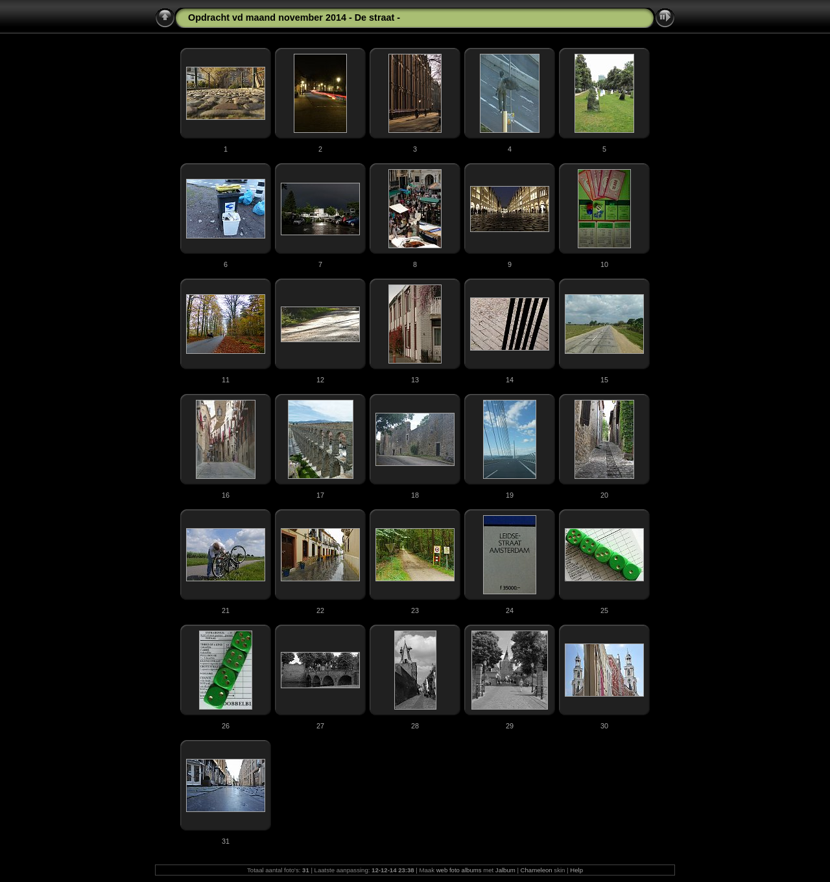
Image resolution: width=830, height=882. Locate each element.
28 (415, 726)
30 (604, 726)
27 (320, 726)
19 (510, 495)
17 (320, 495)
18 (415, 495)
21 (226, 610)
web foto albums (459, 870)
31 (226, 841)
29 (510, 726)
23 (415, 610)
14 (510, 380)
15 (604, 380)
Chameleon (536, 870)
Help (576, 870)
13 (415, 380)
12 (320, 380)
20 (604, 495)
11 (226, 380)
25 (604, 610)
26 (226, 726)
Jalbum (505, 870)
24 (510, 610)
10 (604, 264)
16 (226, 495)
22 (320, 610)
